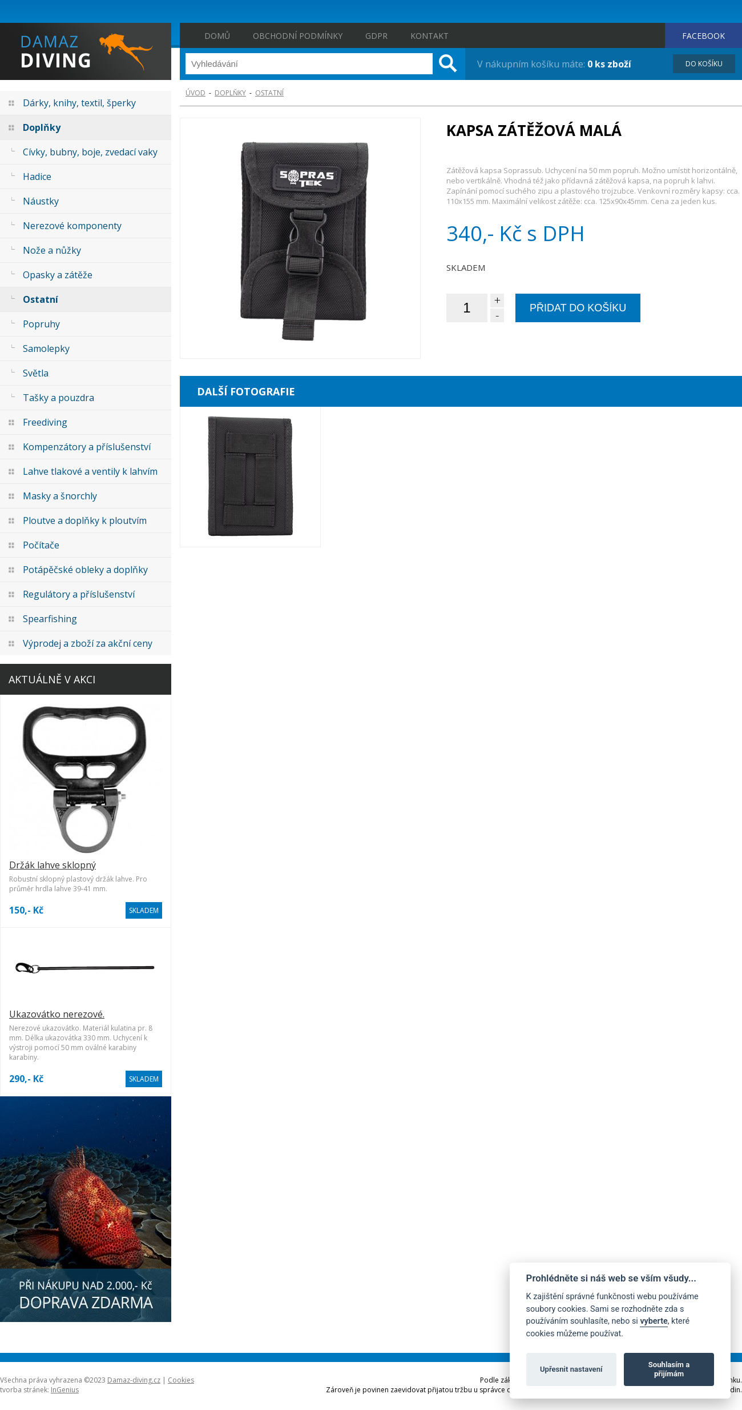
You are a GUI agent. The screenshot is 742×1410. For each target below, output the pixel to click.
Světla (36, 373)
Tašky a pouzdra (58, 397)
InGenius (65, 1390)
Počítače (41, 545)
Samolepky (46, 348)
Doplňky (42, 127)
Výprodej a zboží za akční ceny (87, 643)
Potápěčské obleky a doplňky (85, 569)
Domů (217, 35)
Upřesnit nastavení (571, 1369)
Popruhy (41, 324)
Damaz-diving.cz (133, 1380)
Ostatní (40, 299)
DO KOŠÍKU (704, 64)
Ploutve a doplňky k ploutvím (85, 520)
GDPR (376, 35)
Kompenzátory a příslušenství (87, 446)
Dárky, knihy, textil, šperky (79, 103)
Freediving (45, 422)
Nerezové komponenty (72, 225)
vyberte (653, 1321)
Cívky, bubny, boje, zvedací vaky (90, 152)
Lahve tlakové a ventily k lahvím (90, 471)
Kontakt (429, 35)
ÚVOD (195, 93)
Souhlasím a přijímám (668, 1369)
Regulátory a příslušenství (79, 594)
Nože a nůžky (52, 250)
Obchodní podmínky (297, 35)
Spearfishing (50, 618)
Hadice (37, 176)
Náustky (41, 201)
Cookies (181, 1380)
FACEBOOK (703, 35)
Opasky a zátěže (57, 275)
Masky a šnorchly (60, 496)
